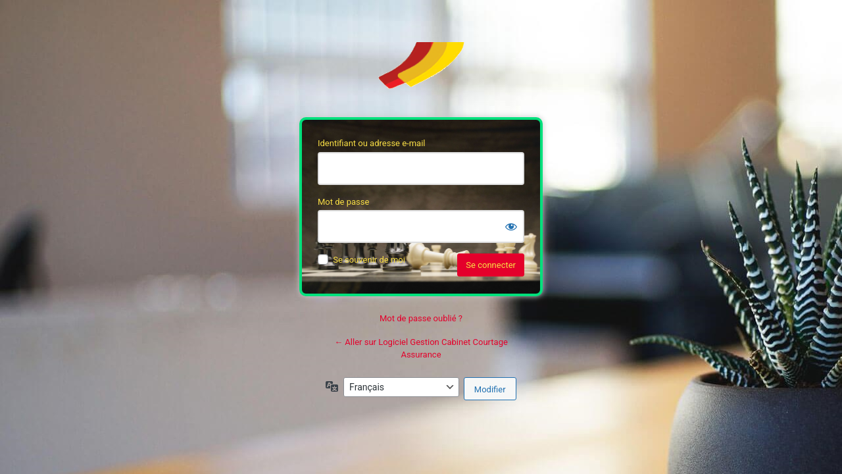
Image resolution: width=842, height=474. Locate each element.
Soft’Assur (421, 71)
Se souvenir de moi (369, 260)
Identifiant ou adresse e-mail (372, 143)
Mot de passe (343, 202)
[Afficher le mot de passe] (511, 226)
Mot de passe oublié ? (421, 318)
